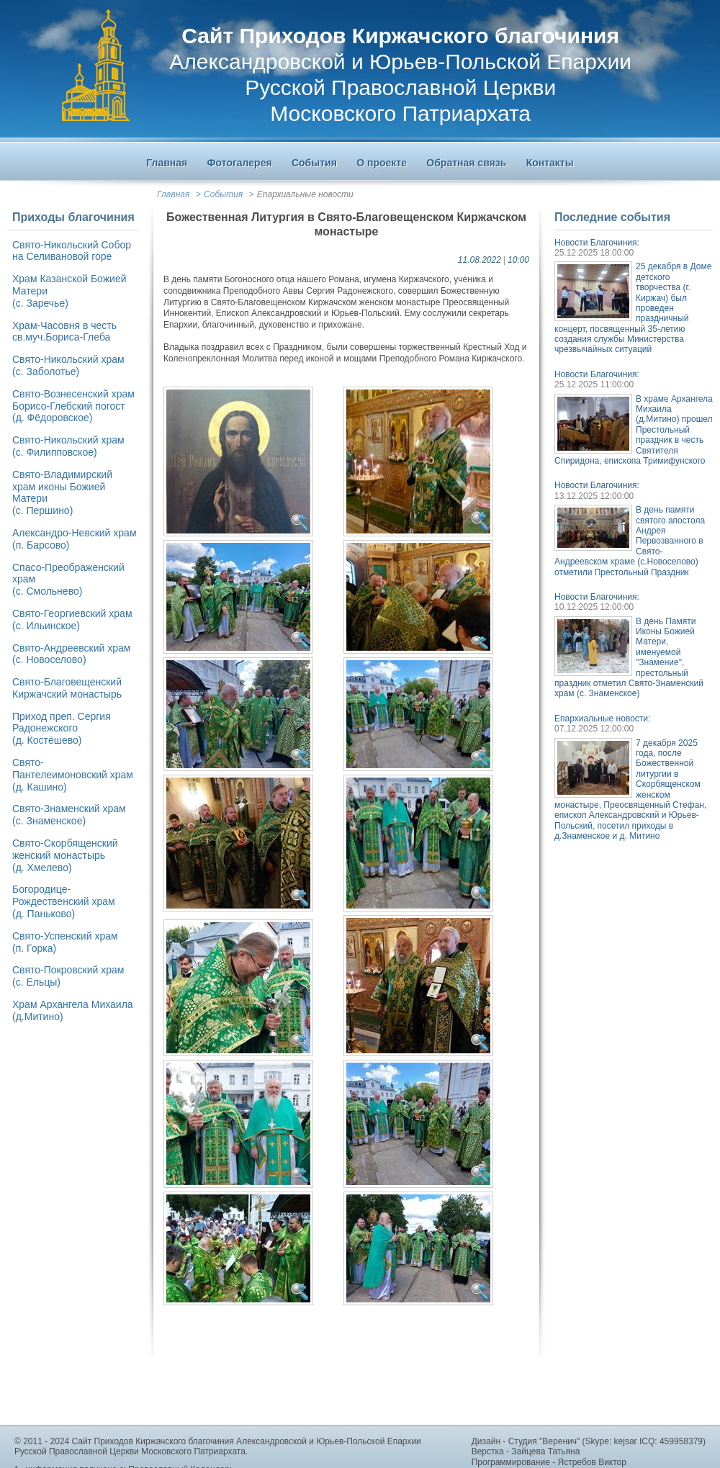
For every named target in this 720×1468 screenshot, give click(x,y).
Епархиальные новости (305, 194)
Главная (173, 194)
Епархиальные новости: (602, 718)
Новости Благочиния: (596, 243)
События (223, 194)
